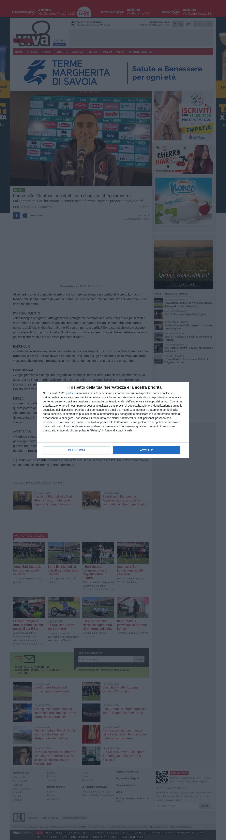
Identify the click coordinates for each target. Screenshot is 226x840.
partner (70, 393)
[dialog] (113, 420)
